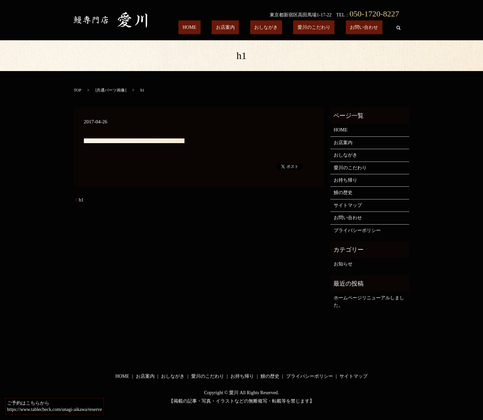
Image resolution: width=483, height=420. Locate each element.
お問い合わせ (368, 27)
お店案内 (254, 27)
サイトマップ (348, 205)
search (398, 28)
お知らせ (343, 263)
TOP (77, 90)
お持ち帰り (345, 180)
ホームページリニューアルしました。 (369, 301)
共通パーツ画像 (111, 90)
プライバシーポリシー (357, 230)
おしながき (287, 27)
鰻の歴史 (343, 192)
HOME (227, 27)
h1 (81, 199)
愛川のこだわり (326, 27)
